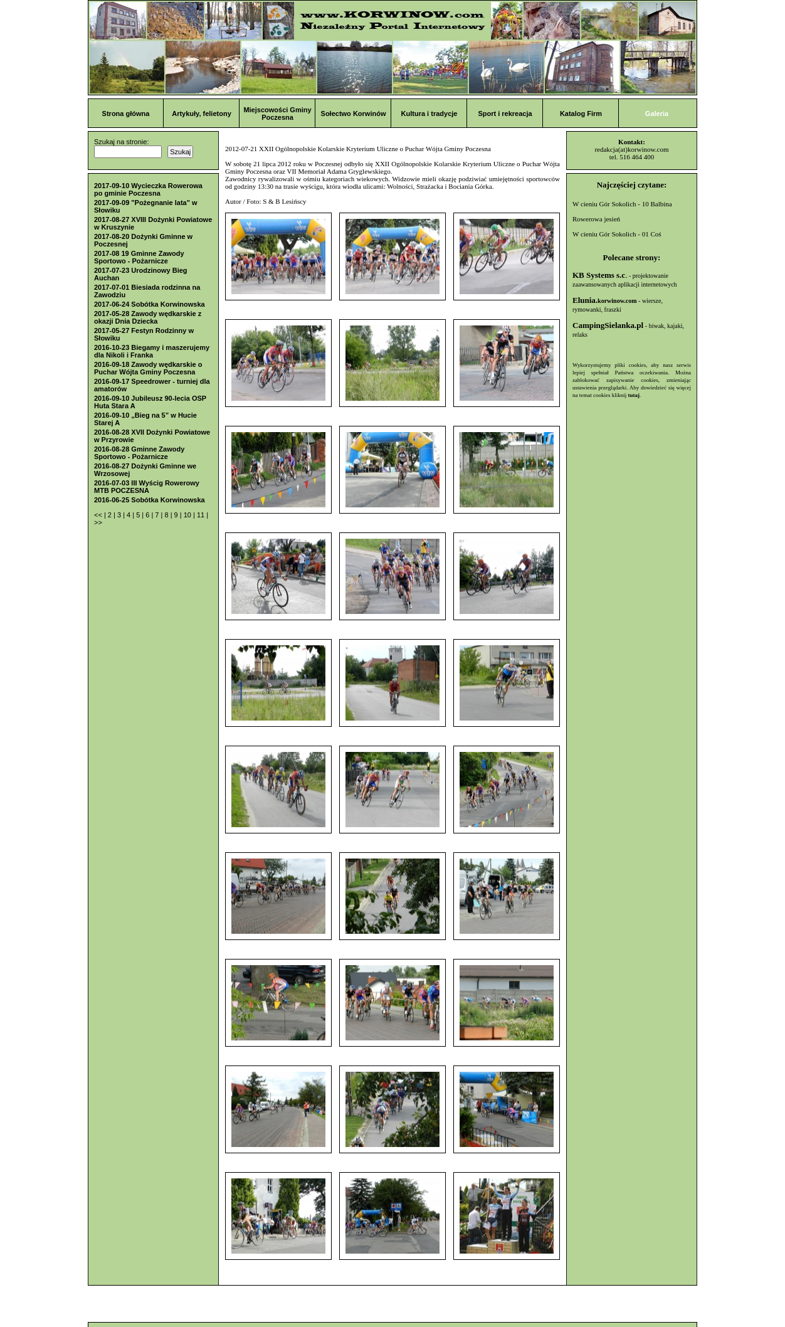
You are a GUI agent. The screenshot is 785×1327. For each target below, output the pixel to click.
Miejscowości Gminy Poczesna (277, 113)
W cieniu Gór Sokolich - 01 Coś (616, 234)
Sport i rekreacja (505, 113)
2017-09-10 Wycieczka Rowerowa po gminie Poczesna (148, 189)
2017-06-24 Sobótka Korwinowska (149, 304)
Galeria (656, 113)
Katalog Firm (581, 113)
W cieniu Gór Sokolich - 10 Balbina (622, 204)
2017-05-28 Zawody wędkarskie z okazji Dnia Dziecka (147, 317)
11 (201, 515)
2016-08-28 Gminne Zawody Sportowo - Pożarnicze (139, 452)
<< (99, 515)
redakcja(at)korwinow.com (631, 149)
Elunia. (604, 300)
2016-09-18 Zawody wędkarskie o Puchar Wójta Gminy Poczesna (148, 368)
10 (188, 515)
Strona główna (126, 113)
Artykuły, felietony (201, 113)
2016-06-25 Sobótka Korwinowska (149, 500)
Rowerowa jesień (596, 219)
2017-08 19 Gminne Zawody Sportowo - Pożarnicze (139, 257)
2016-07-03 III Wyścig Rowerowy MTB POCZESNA (146, 486)
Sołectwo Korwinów (353, 113)
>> (98, 522)
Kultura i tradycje (429, 113)
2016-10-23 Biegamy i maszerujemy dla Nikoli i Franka (151, 351)
